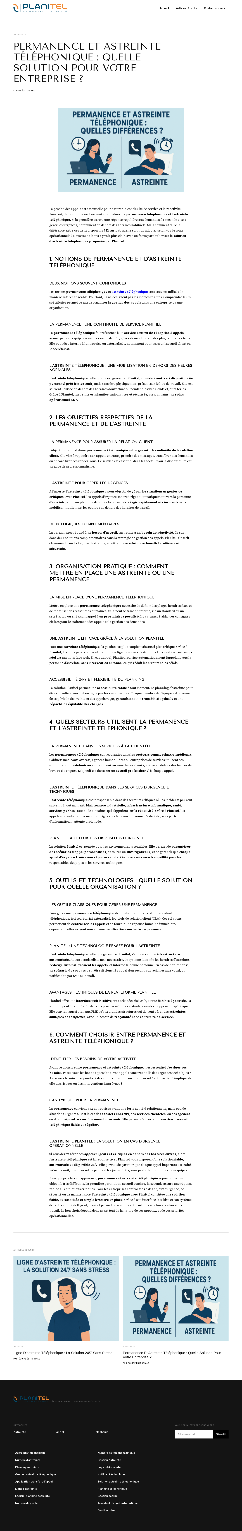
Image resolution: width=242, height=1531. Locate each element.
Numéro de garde (26, 1503)
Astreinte (19, 1346)
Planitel (59, 1431)
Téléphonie (101, 1431)
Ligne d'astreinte (26, 1488)
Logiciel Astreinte (109, 1467)
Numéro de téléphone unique (116, 1452)
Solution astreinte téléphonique (118, 1481)
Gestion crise (106, 1510)
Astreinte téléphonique (30, 1452)
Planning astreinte (27, 1467)
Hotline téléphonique (111, 1474)
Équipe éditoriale (24, 91)
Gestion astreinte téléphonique (35, 1474)
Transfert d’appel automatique (118, 1503)
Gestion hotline (108, 1495)
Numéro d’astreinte (28, 1459)
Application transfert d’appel (34, 1481)
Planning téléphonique (112, 1488)
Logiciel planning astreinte (32, 1495)
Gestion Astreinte (109, 1459)
